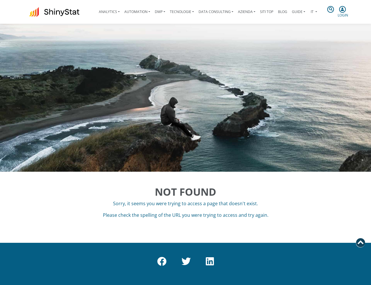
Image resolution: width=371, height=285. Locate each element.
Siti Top (266, 11)
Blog (282, 11)
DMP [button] (159, 11)
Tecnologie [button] (180, 11)
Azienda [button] (245, 11)
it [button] (312, 11)
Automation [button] (136, 11)
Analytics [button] (108, 11)
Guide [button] (297, 11)
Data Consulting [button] (215, 11)
